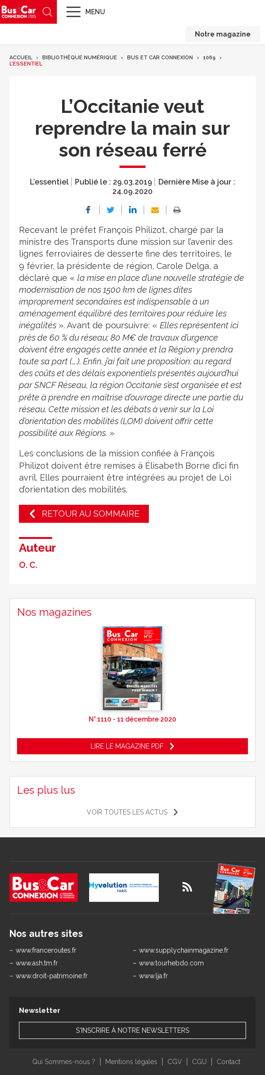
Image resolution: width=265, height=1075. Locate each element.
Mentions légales (131, 1062)
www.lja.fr (153, 976)
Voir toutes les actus (127, 812)
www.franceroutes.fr (46, 950)
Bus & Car (19, 11)
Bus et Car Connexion (160, 58)
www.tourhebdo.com (171, 963)
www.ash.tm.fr (37, 963)
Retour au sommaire (90, 514)
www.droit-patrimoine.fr (52, 976)
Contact (228, 1062)
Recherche (47, 12)
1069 (209, 58)
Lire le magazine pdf (127, 746)
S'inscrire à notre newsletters (132, 1030)
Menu (95, 12)
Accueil (20, 58)
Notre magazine (223, 34)
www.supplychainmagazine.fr (183, 950)
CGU (199, 1062)
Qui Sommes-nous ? (63, 1062)
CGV (174, 1062)
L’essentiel (25, 64)
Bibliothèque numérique (79, 58)
